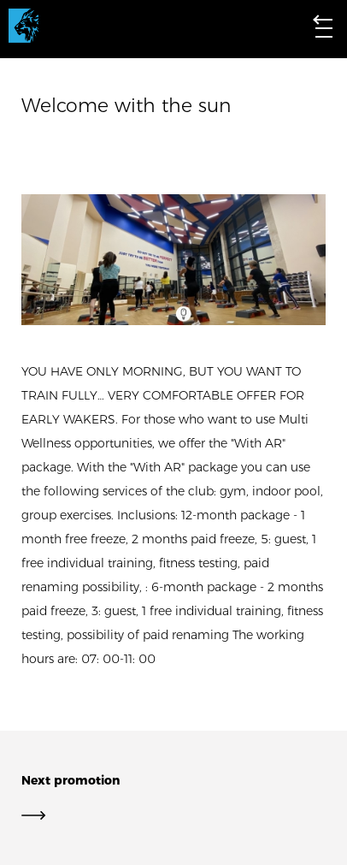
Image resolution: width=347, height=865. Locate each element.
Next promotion (173, 797)
